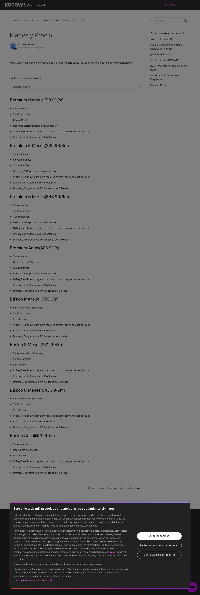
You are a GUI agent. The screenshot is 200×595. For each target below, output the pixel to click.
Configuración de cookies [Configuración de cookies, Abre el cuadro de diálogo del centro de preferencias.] (159, 554)
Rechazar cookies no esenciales (159, 545)
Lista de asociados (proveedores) (33, 580)
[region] (100, 545)
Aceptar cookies (159, 536)
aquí (112, 552)
